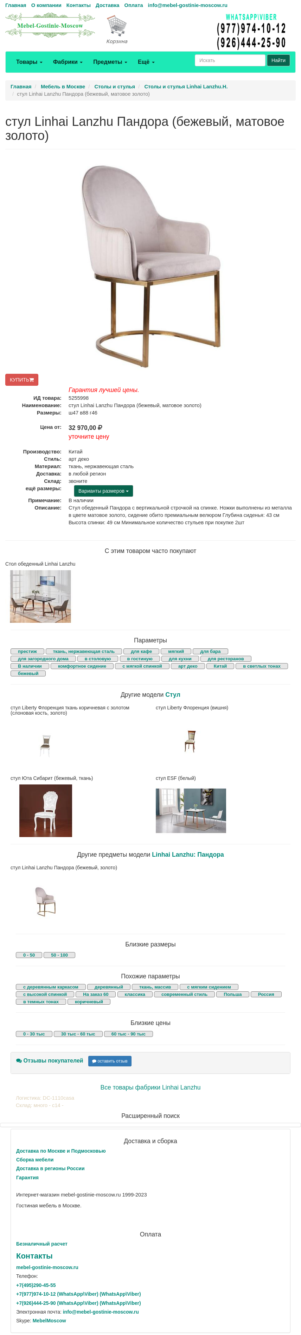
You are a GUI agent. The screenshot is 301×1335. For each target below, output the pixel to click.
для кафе (141, 651)
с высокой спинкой (45, 994)
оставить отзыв (110, 1061)
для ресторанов (226, 658)
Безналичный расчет (42, 1244)
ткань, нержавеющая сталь (84, 651)
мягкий (176, 651)
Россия (266, 994)
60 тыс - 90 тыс (128, 1034)
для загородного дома (43, 658)
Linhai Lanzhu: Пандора (188, 854)
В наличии (30, 666)
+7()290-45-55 (36, 1285)
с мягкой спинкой (142, 666)
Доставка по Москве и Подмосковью (61, 1151)
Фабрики (68, 62)
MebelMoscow (49, 1320)
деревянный (109, 987)
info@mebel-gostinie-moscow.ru (188, 5)
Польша (233, 994)
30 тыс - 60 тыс (78, 1034)
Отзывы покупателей (49, 1061)
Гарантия (27, 1177)
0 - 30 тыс (34, 1034)
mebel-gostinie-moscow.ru (47, 1267)
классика (135, 994)
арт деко (188, 666)
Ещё (146, 62)
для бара (210, 651)
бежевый (28, 673)
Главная (15, 5)
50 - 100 (59, 955)
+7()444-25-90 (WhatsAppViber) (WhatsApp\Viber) (78, 1303)
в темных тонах (41, 1001)
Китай (220, 666)
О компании (46, 5)
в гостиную (140, 658)
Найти (278, 60)
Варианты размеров (103, 491)
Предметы (110, 62)
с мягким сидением (209, 987)
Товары (29, 62)
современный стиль (184, 994)
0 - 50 (29, 955)
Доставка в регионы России (50, 1168)
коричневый (89, 1001)
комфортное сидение (82, 666)
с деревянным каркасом (50, 987)
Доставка (107, 5)
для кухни (180, 658)
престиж (27, 651)
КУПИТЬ (22, 380)
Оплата (133, 5)
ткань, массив (155, 987)
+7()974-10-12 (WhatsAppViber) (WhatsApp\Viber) (78, 1294)
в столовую (98, 658)
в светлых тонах (262, 666)
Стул (172, 694)
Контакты (78, 5)
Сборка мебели (34, 1159)
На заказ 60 (95, 994)
